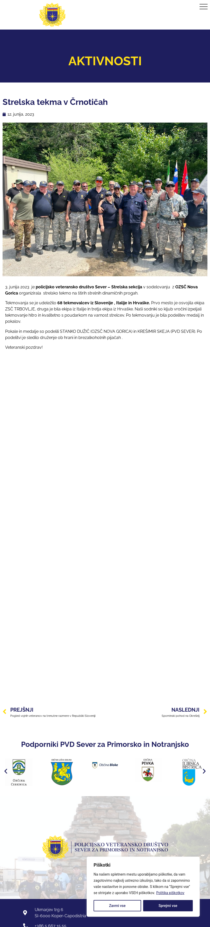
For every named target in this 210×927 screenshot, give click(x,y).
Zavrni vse (117, 906)
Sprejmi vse (168, 906)
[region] (143, 887)
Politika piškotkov (170, 893)
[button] (6, 771)
